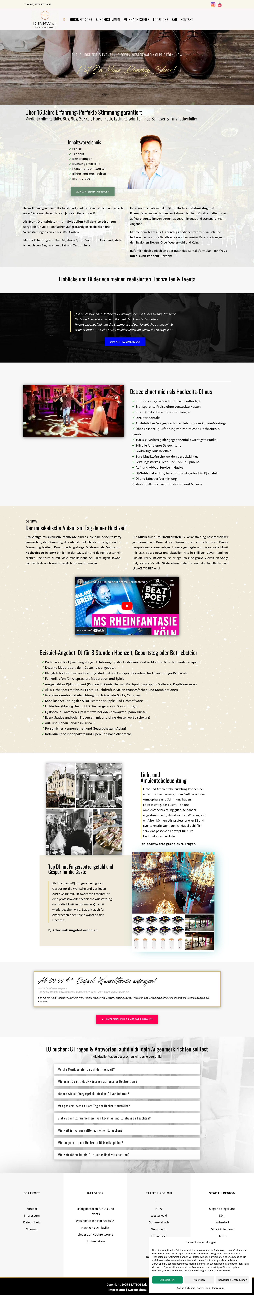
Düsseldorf (158, 1236)
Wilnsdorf (222, 1222)
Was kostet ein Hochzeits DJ (95, 1221)
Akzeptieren (167, 1279)
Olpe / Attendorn (222, 1229)
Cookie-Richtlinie (186, 1287)
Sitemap (31, 1229)
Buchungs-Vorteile (86, 164)
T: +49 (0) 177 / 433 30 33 (37, 4)
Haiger (222, 1236)
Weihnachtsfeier (136, 19)
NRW (158, 1209)
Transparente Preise (169, 406)
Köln (195, 242)
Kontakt (187, 19)
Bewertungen (82, 159)
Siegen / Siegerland (222, 1209)
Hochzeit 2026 (81, 19)
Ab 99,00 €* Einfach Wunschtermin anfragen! (97, 980)
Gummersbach (159, 1222)
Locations (160, 19)
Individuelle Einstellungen (232, 1279)
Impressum (218, 1287)
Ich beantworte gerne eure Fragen (168, 844)
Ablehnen (199, 1279)
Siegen (154, 242)
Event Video (81, 179)
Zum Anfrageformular (125, 341)
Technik (78, 154)
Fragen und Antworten (89, 168)
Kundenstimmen (108, 19)
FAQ (174, 19)
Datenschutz (203, 1287)
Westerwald (176, 242)
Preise (77, 149)
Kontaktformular (199, 251)
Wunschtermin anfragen (93, 191)
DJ (64, 19)
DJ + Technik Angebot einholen (73, 930)
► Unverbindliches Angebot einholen (127, 1019)
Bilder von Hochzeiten (89, 174)
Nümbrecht (159, 1229)
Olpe (163, 242)
